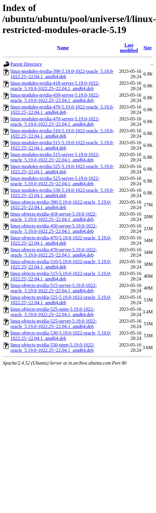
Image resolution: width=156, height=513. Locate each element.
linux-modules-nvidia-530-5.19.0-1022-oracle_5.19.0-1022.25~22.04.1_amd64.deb (62, 193)
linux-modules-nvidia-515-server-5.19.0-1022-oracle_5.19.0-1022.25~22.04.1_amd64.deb (54, 157)
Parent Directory (26, 64)
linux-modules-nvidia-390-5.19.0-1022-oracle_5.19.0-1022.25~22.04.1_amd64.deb (62, 74)
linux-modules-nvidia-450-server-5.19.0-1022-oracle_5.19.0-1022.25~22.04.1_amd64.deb (54, 97)
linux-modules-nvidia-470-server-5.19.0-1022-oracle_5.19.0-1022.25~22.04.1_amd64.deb (54, 121)
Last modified (129, 48)
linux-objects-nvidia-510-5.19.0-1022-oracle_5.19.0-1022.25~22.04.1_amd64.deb (60, 264)
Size (147, 47)
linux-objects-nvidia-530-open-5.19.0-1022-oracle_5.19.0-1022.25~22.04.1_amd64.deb (52, 347)
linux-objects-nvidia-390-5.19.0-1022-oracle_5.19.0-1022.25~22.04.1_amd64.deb (60, 205)
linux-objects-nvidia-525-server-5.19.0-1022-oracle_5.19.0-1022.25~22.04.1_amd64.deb (53, 324)
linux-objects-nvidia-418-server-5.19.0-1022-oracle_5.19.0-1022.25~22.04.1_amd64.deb (53, 216)
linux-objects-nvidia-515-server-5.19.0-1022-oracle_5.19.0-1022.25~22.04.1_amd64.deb (53, 288)
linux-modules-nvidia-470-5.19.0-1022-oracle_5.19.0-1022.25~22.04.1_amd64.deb (62, 109)
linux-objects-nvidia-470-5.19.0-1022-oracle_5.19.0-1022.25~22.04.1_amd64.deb (60, 240)
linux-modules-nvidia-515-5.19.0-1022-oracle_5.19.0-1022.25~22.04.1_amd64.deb (62, 145)
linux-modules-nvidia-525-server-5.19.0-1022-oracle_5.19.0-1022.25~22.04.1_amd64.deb (54, 181)
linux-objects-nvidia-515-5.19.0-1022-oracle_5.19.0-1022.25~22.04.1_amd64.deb (60, 276)
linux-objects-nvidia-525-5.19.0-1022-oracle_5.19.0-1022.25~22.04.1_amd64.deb (60, 300)
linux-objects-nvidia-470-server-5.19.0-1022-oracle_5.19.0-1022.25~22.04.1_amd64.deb (53, 252)
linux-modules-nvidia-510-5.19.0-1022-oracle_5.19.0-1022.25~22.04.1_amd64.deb (62, 133)
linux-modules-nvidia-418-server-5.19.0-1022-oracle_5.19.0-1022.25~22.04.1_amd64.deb (54, 86)
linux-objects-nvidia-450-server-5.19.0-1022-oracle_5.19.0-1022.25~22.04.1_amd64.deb (53, 228)
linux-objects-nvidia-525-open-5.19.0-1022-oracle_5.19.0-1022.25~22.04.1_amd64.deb (52, 312)
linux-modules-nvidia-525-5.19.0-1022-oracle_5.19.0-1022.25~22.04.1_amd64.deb (62, 169)
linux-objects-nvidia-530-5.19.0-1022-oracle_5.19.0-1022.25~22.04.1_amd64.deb (60, 335)
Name (63, 47)
